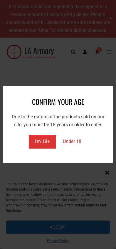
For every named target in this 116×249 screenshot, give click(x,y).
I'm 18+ (42, 141)
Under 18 (72, 141)
